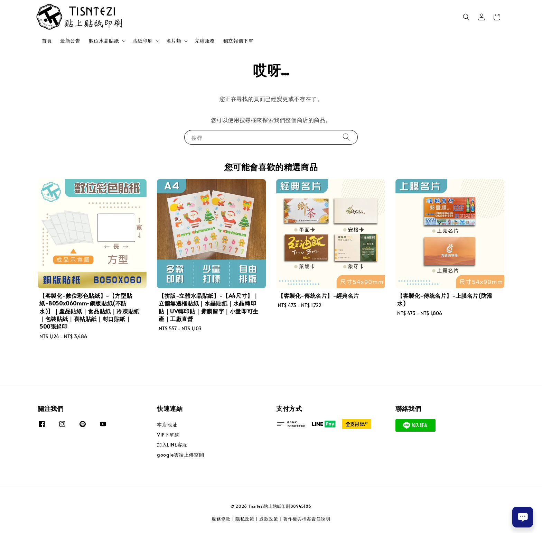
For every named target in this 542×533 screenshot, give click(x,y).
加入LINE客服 (172, 444)
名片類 (173, 41)
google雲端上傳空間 (180, 454)
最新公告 (70, 40)
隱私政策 (244, 519)
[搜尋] (346, 137)
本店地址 (167, 425)
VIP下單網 (168, 434)
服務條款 (221, 519)
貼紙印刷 (142, 41)
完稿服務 (205, 40)
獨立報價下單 (238, 40)
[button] (466, 17)
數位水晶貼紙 (104, 41)
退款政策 (268, 519)
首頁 (47, 40)
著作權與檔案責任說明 (306, 519)
